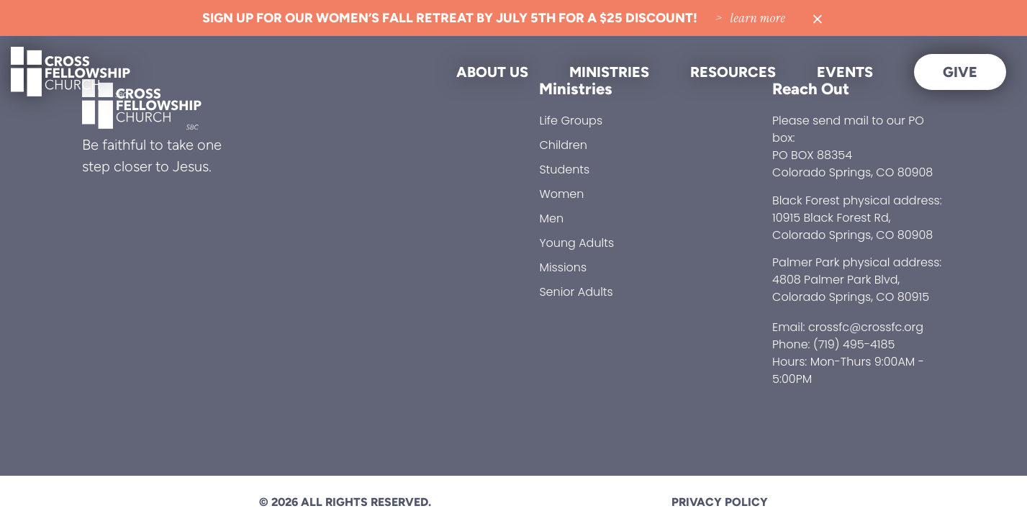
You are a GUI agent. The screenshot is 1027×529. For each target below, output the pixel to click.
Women (561, 194)
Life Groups (570, 120)
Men (551, 218)
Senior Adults (575, 292)
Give (960, 71)
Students (564, 169)
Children (563, 145)
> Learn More (750, 18)
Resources (733, 71)
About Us (492, 71)
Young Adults (576, 243)
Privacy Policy (719, 502)
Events (845, 71)
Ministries (609, 71)
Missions (563, 267)
